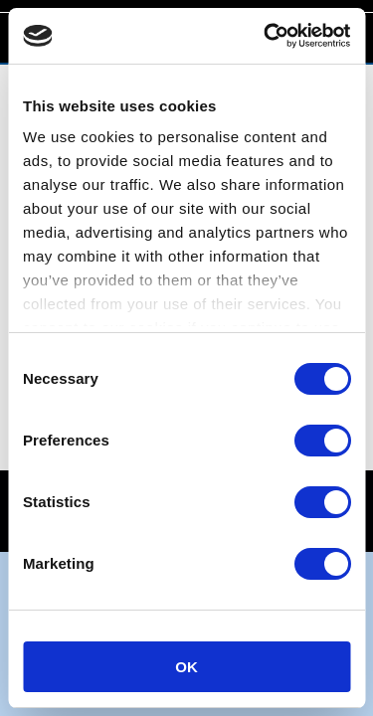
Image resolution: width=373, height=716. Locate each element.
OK (186, 666)
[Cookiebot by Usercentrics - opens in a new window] (265, 36)
